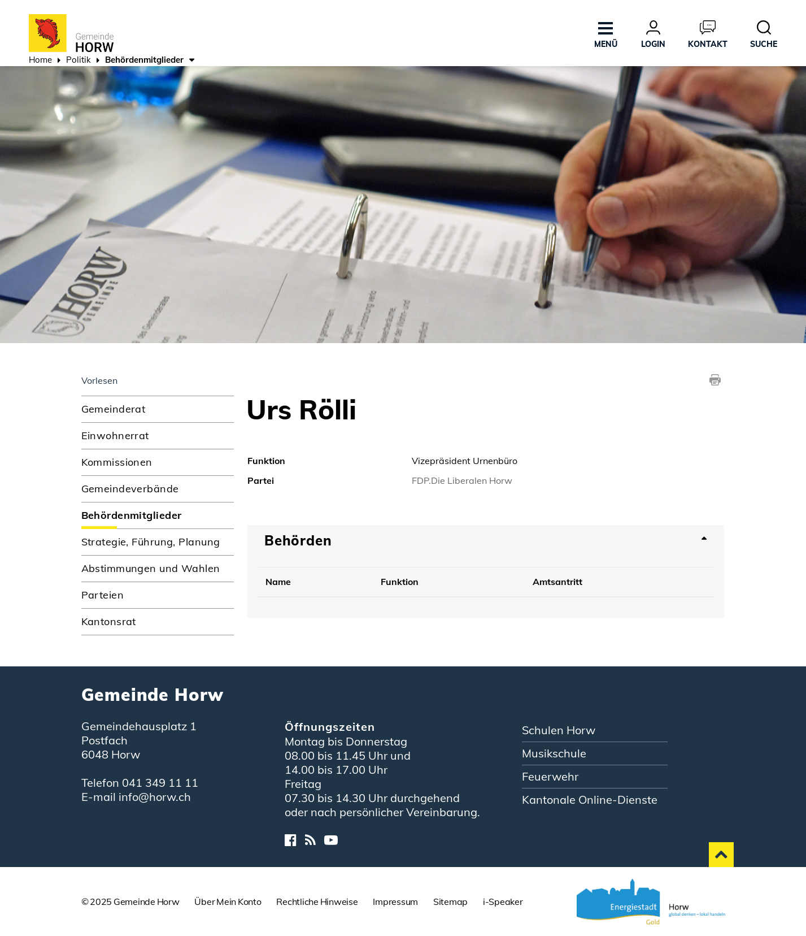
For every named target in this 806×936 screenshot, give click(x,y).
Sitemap (450, 901)
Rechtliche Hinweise (317, 901)
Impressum (395, 901)
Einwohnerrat (115, 435)
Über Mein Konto (227, 901)
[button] (78, 61)
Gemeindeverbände (130, 488)
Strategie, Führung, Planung (150, 541)
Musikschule (554, 753)
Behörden (298, 540)
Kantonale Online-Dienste (589, 799)
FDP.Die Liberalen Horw (462, 480)
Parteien (102, 594)
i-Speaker (503, 901)
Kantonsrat (108, 621)
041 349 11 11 (160, 782)
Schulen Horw (558, 730)
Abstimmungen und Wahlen (150, 568)
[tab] (485, 540)
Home (40, 59)
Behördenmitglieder (157, 515)
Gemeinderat (113, 408)
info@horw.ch (155, 797)
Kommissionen (117, 462)
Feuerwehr (550, 776)
